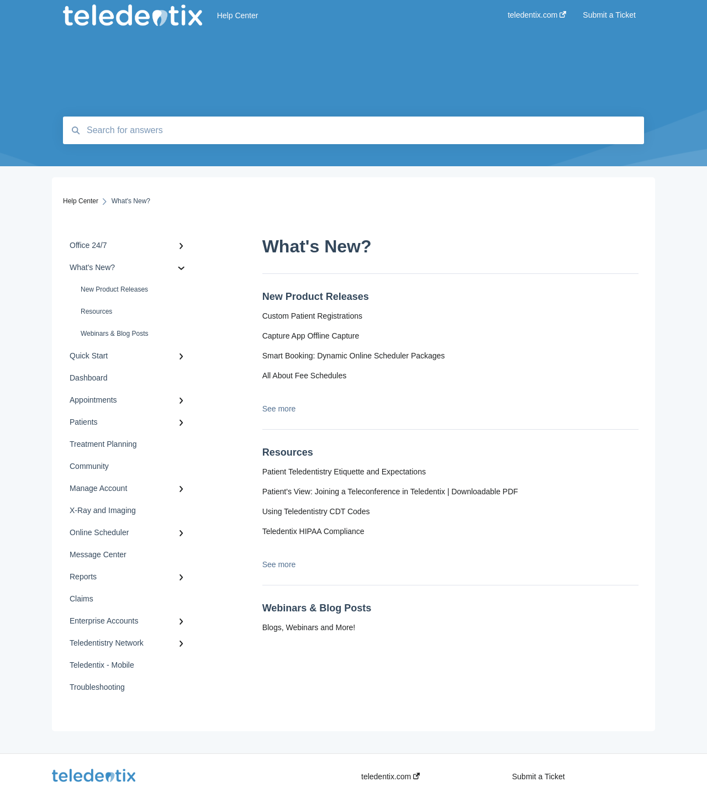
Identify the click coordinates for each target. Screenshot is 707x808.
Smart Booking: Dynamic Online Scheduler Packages (353, 355)
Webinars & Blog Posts (115, 333)
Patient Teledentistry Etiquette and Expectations (344, 471)
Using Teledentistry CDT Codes (316, 511)
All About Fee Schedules (304, 375)
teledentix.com (390, 776)
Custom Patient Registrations (312, 315)
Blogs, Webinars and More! (309, 627)
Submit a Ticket (538, 776)
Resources (96, 311)
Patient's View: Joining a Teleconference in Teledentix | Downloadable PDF (390, 491)
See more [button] (279, 408)
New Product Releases (114, 289)
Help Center (237, 15)
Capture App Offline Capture (311, 335)
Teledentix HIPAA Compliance (313, 531)
